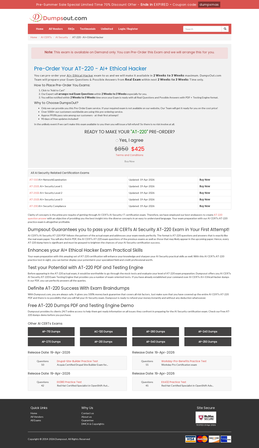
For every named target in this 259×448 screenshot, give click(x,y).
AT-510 (33, 179)
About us (86, 416)
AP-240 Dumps (207, 331)
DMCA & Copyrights (92, 423)
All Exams (36, 420)
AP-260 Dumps (155, 331)
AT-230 (33, 206)
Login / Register (128, 28)
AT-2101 (34, 186)
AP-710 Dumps (51, 331)
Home (39, 28)
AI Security (62, 37)
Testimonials (87, 28)
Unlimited (107, 28)
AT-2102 (34, 192)
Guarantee (87, 420)
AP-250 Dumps (207, 342)
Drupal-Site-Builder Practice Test (77, 361)
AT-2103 (34, 199)
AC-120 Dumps (103, 331)
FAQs (71, 28)
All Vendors (56, 28)
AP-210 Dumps (103, 342)
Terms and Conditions (129, 155)
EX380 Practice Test (69, 382)
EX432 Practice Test (173, 382)
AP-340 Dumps (155, 342)
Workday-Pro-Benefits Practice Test (184, 361)
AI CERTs (46, 37)
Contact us (87, 413)
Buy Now (205, 179)
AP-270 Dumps (51, 342)
